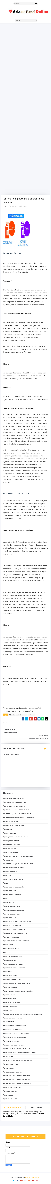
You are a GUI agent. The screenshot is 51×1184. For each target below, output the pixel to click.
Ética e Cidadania (11, 1099)
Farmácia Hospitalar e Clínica (16, 933)
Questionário (10, 1022)
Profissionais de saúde (15, 206)
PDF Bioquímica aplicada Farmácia (17, 983)
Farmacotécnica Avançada (15, 929)
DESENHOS (8, 883)
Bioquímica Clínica (12, 841)
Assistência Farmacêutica (14, 798)
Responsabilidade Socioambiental (17, 1049)
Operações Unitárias (13, 979)
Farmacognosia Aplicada (14, 910)
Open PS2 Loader (11, 976)
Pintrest (8, 1010)
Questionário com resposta (15, 1026)
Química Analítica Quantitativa (17, 1033)
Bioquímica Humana (12, 845)
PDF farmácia (10, 995)
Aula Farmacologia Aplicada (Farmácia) (19, 818)
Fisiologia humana (12, 937)
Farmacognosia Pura (13, 914)
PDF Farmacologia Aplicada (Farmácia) (19, 991)
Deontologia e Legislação (14, 887)
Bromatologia (10, 848)
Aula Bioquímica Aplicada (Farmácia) (18, 814)
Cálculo (8, 875)
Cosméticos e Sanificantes (15, 868)
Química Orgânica (12, 1041)
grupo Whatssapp (12, 1091)
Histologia (9, 945)
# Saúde (31, 715)
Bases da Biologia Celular (14, 825)
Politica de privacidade (14, 1107)
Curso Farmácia (11, 872)
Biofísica (8, 829)
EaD (6, 898)
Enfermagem (9, 902)
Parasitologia (10, 999)
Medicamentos (10, 960)
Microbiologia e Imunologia (15, 968)
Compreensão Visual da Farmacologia (19, 856)
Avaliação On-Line (11, 821)
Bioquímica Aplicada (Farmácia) (16, 837)
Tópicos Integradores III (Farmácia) (18, 1083)
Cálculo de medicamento (14, 879)
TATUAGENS (9, 1056)
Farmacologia (10, 918)
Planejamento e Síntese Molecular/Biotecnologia (23, 1014)
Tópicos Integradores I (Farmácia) (18, 1076)
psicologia (9, 1095)
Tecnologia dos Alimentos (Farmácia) (19, 1060)
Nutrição (8, 972)
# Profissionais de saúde (17, 715)
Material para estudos (13, 956)
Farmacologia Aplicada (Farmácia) (18, 922)
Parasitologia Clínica (13, 1003)
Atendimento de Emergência (15, 802)
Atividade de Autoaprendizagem (17, 810)
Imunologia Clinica (12, 949)
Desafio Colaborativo (13, 895)
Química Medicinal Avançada (15, 1037)
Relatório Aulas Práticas (14, 1045)
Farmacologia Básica (13, 925)
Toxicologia (9, 1068)
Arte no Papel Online (32, 1177)
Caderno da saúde (11, 852)
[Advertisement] (25, 110)
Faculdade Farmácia (12, 906)
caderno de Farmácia (13, 1087)
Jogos (7, 952)
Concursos (9, 860)
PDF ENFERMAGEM (11, 987)
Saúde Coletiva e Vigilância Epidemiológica (20, 1053)
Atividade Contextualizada (15, 806)
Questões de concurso (13, 1029)
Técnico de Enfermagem (13, 1072)
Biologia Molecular (12, 833)
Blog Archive (36, 1107)
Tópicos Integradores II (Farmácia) (18, 1080)
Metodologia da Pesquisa (14, 964)
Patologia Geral (11, 1006)
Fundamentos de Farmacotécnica (17, 941)
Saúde (25, 206)
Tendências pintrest (12, 1064)
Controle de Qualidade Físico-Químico (19, 864)
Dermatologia (10, 891)
